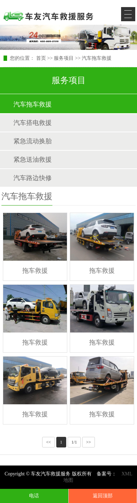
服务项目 (64, 58)
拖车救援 (35, 270)
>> (88, 442)
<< (48, 442)
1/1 (74, 442)
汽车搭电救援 (32, 122)
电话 (34, 495)
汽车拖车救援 (97, 58)
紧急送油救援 (32, 159)
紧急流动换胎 (32, 141)
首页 (41, 58)
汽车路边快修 (32, 177)
